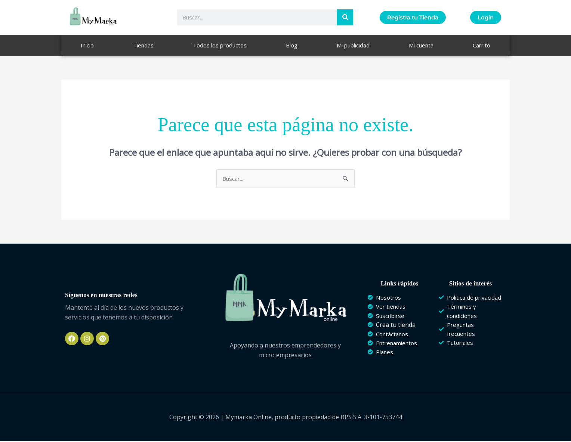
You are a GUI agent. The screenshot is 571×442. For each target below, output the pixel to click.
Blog (291, 45)
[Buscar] (345, 17)
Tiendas (143, 45)
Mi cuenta (421, 45)
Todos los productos (220, 45)
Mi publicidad (353, 45)
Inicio (87, 45)
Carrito (481, 45)
